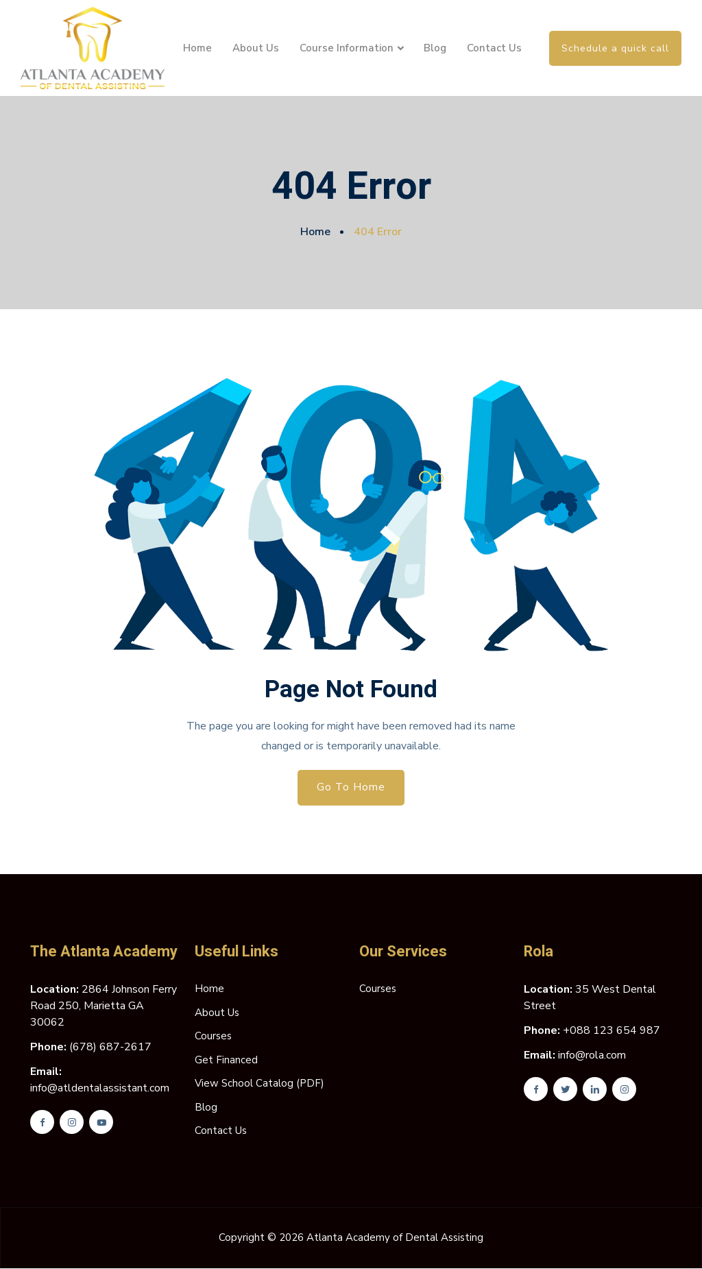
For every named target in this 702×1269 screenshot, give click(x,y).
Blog (435, 48)
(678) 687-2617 (110, 1047)
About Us (255, 48)
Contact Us (494, 48)
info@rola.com (592, 1055)
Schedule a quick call (615, 48)
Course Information (347, 48)
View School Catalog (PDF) (259, 1084)
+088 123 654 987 (611, 1031)
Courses (213, 1036)
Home (197, 48)
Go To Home (351, 787)
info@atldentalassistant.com (99, 1088)
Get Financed (226, 1060)
